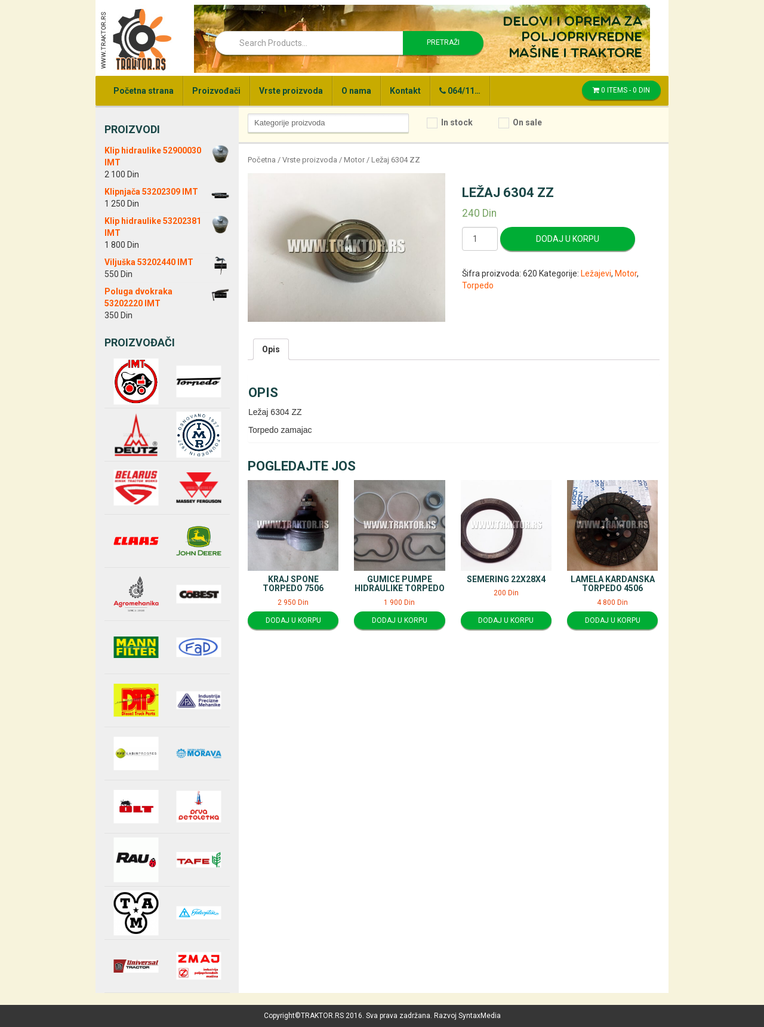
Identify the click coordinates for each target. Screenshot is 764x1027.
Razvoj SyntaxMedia (467, 1015)
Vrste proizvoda (291, 91)
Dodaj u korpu (567, 239)
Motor (354, 159)
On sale (527, 122)
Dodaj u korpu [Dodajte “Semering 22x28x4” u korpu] (506, 620)
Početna (262, 159)
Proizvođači (216, 91)
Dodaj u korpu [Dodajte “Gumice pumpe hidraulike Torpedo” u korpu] (399, 620)
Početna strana (143, 91)
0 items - (621, 90)
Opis (271, 349)
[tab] (271, 349)
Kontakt (405, 91)
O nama (356, 91)
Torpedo (478, 285)
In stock (457, 122)
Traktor (135, 39)
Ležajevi (596, 273)
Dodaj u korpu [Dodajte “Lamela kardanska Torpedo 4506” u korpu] (612, 620)
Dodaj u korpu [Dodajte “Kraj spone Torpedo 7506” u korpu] (293, 620)
